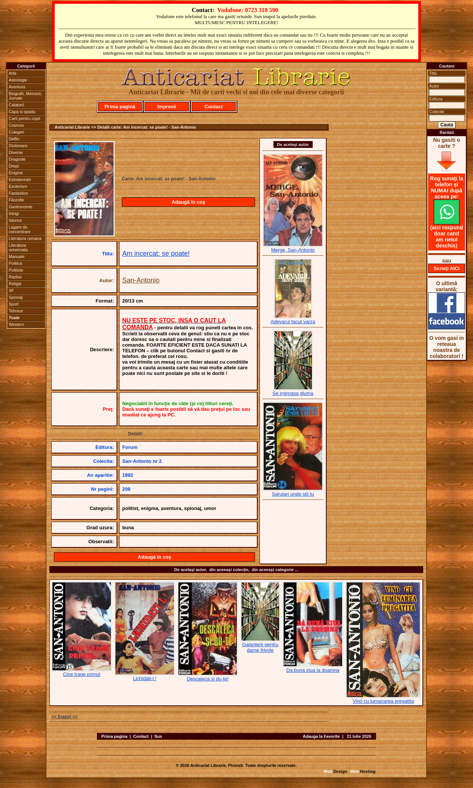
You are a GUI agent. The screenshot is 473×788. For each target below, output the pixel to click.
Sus (158, 736)
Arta (12, 73)
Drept (14, 166)
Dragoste (17, 159)
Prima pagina (114, 736)
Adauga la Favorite (321, 736)
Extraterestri (20, 179)
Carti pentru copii (24, 118)
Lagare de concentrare (20, 229)
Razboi (15, 277)
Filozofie (16, 200)
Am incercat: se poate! (156, 253)
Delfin (14, 139)
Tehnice (16, 311)
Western (16, 324)
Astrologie (18, 80)
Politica (15, 263)
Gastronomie (20, 206)
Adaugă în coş (188, 202)
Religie (15, 283)
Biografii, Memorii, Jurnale (25, 95)
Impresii (166, 106)
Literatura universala (18, 247)
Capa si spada (22, 111)
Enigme (16, 173)
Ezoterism (18, 186)
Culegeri (16, 132)
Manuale (17, 256)
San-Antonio (141, 280)
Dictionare (18, 145)
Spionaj (16, 297)
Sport (13, 304)
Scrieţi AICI (447, 268)
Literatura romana (25, 238)
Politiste (16, 270)
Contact (213, 106)
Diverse (16, 152)
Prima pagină (119, 106)
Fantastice (18, 193)
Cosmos (16, 125)
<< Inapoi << (64, 716)
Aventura (17, 86)
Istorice (15, 220)
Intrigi (14, 213)
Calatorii (16, 105)
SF (11, 290)
